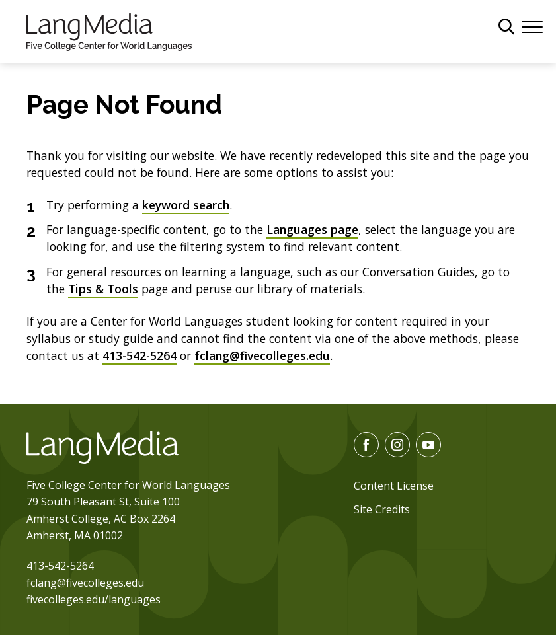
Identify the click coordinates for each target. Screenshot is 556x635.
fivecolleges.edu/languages (93, 599)
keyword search (185, 205)
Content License (394, 485)
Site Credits (382, 509)
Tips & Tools (103, 289)
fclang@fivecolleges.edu (262, 355)
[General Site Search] (506, 26)
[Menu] (532, 26)
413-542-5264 (139, 355)
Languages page (312, 229)
